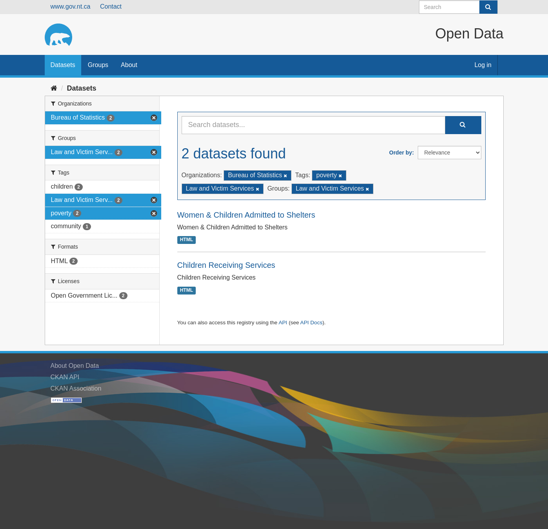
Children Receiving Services (226, 265)
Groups (98, 65)
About (129, 65)
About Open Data (75, 365)
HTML (186, 240)
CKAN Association (76, 388)
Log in (483, 65)
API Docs (311, 322)
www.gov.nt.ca (71, 6)
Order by (400, 152)
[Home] (54, 88)
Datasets (63, 65)
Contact (111, 6)
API (283, 322)
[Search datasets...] (313, 125)
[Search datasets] (458, 7)
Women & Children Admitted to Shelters (246, 215)
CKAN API (65, 377)
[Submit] (488, 7)
